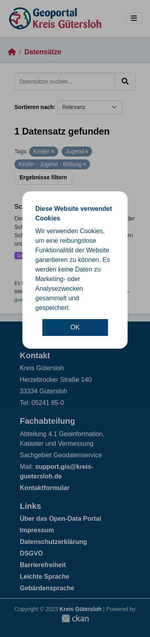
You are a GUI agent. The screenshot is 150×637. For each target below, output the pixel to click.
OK (75, 327)
